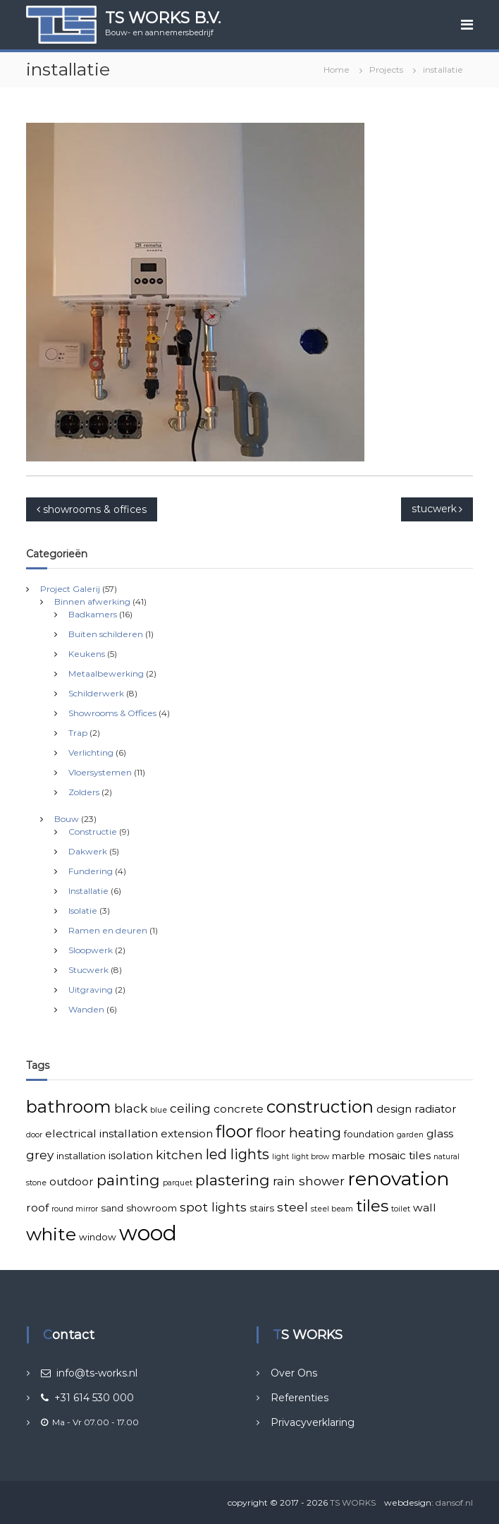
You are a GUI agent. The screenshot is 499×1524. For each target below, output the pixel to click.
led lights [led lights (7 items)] (237, 1154)
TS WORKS (353, 1502)
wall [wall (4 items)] (424, 1207)
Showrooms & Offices (112, 713)
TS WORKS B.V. (163, 18)
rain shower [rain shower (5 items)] (309, 1180)
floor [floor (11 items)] (234, 1131)
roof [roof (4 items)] (37, 1207)
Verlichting (90, 752)
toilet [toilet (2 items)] (400, 1209)
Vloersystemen (100, 772)
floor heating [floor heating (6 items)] (298, 1133)
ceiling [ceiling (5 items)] (190, 1108)
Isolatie (82, 910)
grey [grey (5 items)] (40, 1154)
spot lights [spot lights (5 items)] (213, 1206)
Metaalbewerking (106, 673)
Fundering (90, 871)
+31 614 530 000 (87, 1397)
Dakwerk (87, 851)
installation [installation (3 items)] (81, 1155)
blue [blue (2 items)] (158, 1110)
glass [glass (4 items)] (439, 1133)
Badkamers (92, 614)
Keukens (86, 653)
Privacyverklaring (313, 1422)
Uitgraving (90, 989)
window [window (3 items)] (97, 1236)
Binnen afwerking (92, 601)
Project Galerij (70, 588)
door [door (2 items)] (34, 1134)
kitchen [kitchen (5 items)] (179, 1154)
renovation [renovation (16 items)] (398, 1178)
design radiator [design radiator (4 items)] (416, 1108)
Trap (77, 732)
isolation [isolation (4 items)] (131, 1155)
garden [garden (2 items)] (410, 1134)
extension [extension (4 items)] (187, 1133)
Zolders (83, 792)
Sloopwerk (90, 950)
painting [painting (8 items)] (128, 1180)
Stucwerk (88, 969)
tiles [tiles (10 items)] (372, 1206)
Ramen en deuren (107, 930)
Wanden (86, 1009)
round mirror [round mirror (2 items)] (74, 1209)
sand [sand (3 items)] (112, 1208)
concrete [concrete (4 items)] (239, 1108)
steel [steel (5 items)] (292, 1206)
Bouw (66, 819)
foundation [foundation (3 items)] (369, 1133)
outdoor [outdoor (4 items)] (71, 1181)
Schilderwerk (96, 693)
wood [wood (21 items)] (148, 1233)
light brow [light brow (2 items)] (310, 1156)
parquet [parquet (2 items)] (177, 1182)
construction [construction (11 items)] (320, 1106)
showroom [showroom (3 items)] (151, 1208)
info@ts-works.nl (89, 1373)
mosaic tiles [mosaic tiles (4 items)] (399, 1155)
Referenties (299, 1397)
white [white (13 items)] (51, 1234)
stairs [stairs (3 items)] (262, 1208)
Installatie (88, 890)
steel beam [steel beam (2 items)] (332, 1209)
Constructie (92, 831)
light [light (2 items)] (280, 1156)
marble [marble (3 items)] (348, 1155)
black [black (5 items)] (130, 1108)
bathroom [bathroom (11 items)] (68, 1106)
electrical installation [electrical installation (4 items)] (101, 1133)
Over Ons (294, 1373)
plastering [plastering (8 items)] (232, 1180)
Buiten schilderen (105, 634)
